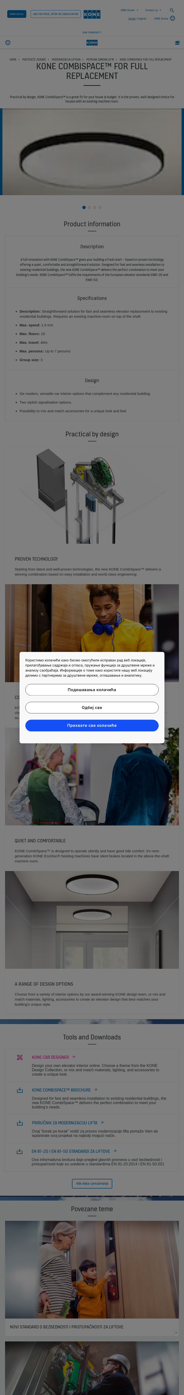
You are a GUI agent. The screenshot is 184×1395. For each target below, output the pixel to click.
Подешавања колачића (92, 689)
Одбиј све (92, 707)
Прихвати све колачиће (92, 725)
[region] (92, 697)
